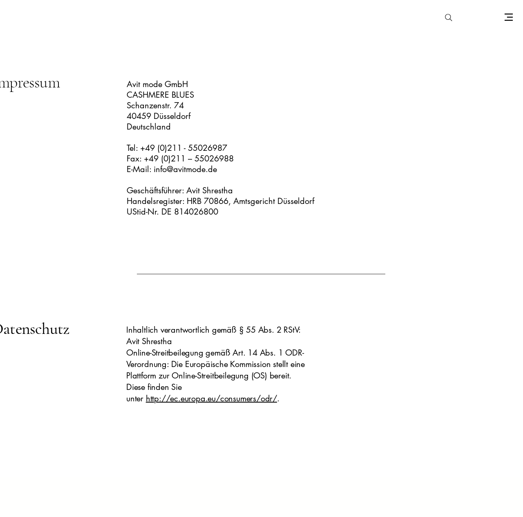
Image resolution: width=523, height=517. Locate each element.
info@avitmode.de (185, 169)
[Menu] (508, 16)
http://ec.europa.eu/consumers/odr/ (211, 398)
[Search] (448, 17)
